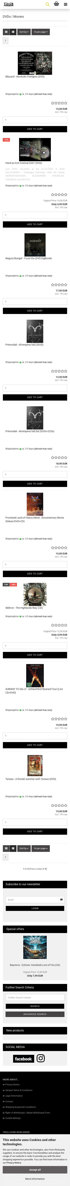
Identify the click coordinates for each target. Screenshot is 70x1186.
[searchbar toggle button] (47, 4)
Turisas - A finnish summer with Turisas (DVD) (30, 779)
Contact (9, 1101)
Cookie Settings (13, 1118)
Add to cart (35, 129)
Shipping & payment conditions (20, 1107)
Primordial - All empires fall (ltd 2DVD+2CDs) (29, 431)
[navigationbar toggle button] (65, 4)
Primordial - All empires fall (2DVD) (24, 344)
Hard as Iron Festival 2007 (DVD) (23, 163)
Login (35, 908)
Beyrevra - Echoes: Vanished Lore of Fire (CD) (35, 965)
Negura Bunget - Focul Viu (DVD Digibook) (28, 258)
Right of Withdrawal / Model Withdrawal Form (27, 1113)
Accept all (35, 1169)
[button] (6, 32)
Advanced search (35, 1014)
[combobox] (24, 32)
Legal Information (14, 1096)
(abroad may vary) (43, 94)
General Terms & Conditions (18, 1090)
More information (35, 1178)
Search (35, 1006)
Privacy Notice (13, 1162)
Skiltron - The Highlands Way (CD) (24, 607)
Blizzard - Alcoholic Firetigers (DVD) (25, 76)
